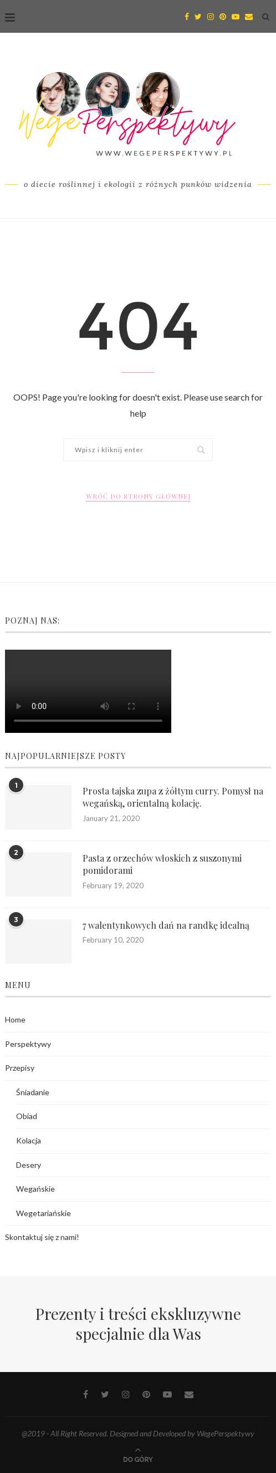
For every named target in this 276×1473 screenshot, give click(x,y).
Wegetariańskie (43, 1213)
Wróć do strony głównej (138, 496)
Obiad (26, 1116)
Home (15, 1019)
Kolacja (28, 1140)
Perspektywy (28, 1044)
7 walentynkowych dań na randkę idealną (166, 925)
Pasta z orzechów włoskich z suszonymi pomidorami (162, 864)
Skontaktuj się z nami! (42, 1237)
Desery (28, 1165)
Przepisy (19, 1067)
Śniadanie (32, 1092)
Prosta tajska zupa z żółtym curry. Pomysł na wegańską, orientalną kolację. (173, 797)
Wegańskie (35, 1188)
